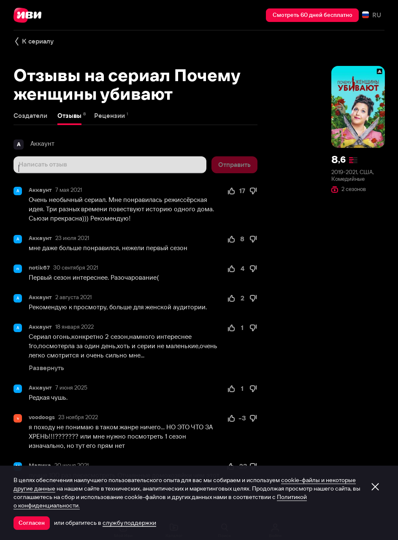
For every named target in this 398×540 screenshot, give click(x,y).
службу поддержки (129, 522)
